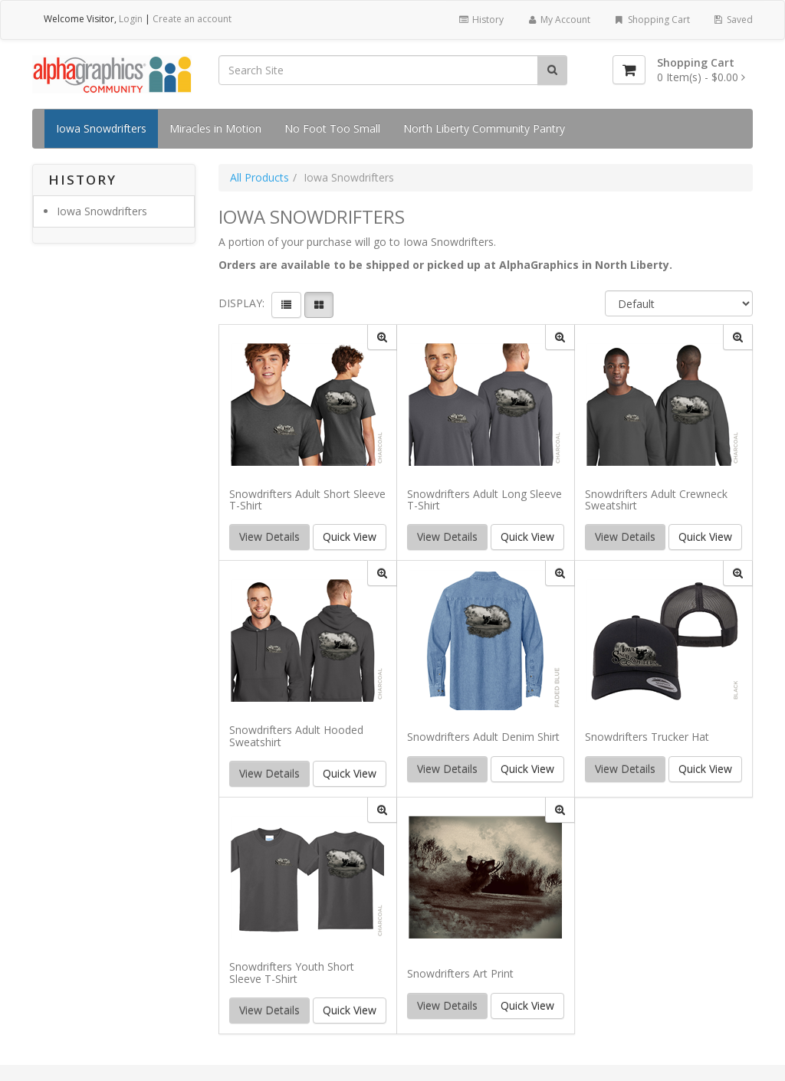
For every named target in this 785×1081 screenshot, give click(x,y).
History (480, 19)
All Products (259, 177)
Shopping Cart (651, 19)
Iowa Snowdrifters (101, 128)
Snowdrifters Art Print (460, 973)
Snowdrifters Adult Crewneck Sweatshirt (656, 500)
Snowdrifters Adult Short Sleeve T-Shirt (307, 500)
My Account (558, 19)
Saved (733, 19)
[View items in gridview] (318, 305)
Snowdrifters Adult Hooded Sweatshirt (296, 736)
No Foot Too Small (332, 128)
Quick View (349, 536)
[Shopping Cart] (629, 69)
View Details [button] (269, 536)
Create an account (192, 18)
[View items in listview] (286, 305)
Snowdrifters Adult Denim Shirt (483, 736)
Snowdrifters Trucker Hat (647, 736)
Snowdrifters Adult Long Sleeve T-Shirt (484, 500)
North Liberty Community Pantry (484, 128)
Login (131, 18)
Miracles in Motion (215, 128)
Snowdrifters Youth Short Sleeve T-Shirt (291, 972)
